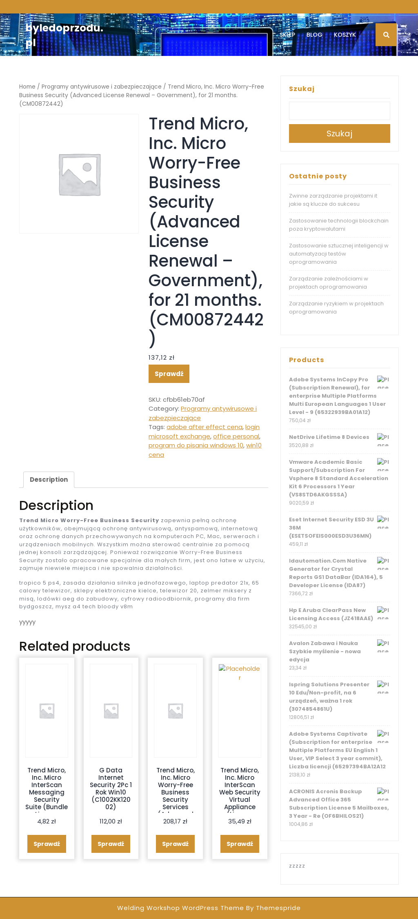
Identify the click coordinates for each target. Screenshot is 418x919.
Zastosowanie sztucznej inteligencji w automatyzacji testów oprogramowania (339, 254)
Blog (314, 35)
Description (49, 479)
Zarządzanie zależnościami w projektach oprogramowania (328, 283)
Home (27, 87)
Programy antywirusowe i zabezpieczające (102, 87)
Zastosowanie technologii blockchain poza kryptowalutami (339, 225)
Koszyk (345, 35)
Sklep (287, 35)
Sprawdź (169, 373)
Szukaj (302, 88)
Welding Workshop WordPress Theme (180, 907)
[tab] (48, 480)
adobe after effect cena (204, 427)
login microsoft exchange (204, 432)
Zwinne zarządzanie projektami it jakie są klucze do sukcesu (333, 200)
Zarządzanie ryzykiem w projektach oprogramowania (336, 308)
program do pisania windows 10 (196, 445)
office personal (236, 436)
